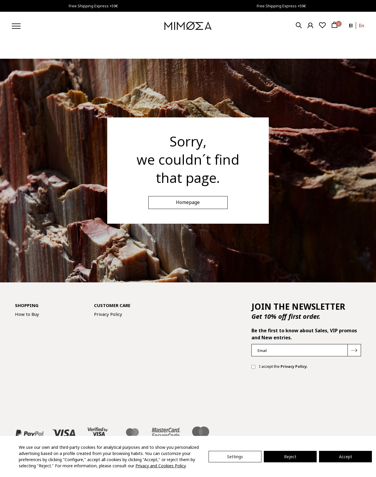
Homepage (188, 202)
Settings (235, 456)
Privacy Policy (108, 314)
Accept (345, 456)
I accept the (279, 367)
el (351, 25)
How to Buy (27, 314)
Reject (290, 456)
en (361, 25)
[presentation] (296, 392)
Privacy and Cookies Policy (160, 465)
